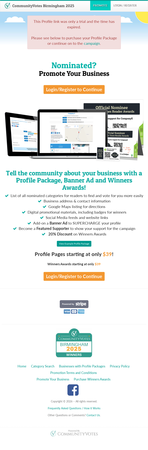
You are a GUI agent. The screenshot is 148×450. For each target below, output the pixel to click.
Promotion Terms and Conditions (73, 373)
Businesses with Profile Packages (82, 366)
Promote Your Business (53, 379)
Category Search (42, 366)
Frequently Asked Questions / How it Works (74, 408)
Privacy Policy (120, 366)
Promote (100, 5)
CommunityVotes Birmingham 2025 (39, 5)
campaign (92, 43)
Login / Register (125, 5)
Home (22, 366)
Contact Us (93, 415)
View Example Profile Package (74, 243)
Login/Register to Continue (74, 89)
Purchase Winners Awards (92, 379)
